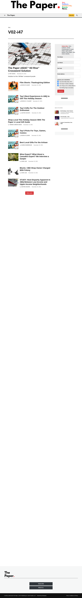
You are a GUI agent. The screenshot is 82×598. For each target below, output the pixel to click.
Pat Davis (12, 73)
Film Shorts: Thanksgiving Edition (35, 82)
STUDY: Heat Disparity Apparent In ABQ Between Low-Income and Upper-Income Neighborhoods (35, 182)
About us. (41, 587)
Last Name (60, 62)
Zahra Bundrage (26, 145)
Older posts (29, 193)
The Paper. (11, 15)
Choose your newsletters (63, 79)
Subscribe (71, 15)
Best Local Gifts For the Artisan (33, 142)
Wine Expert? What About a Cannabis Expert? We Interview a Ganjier (34, 156)
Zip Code (59, 68)
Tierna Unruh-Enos (15, 124)
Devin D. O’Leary (26, 101)
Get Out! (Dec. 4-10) (64, 116)
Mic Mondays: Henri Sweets (66, 110)
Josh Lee (24, 161)
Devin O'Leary (25, 85)
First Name (60, 57)
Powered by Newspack (41, 595)
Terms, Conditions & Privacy (72, 595)
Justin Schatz (25, 112)
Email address (61, 74)
